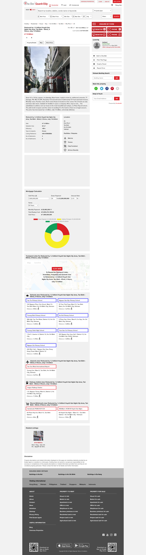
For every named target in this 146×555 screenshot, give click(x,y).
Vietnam (43, 484)
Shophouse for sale (96, 508)
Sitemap (32, 511)
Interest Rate (75, 196)
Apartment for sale (96, 502)
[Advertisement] (107, 137)
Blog (31, 527)
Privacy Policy (34, 514)
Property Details (31, 42)
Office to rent (64, 505)
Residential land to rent (68, 514)
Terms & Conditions (82, 551)
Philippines (53, 484)
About (31, 499)
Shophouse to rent (66, 508)
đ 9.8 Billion (38, 442)
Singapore (72, 484)
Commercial (74, 5)
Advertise (32, 508)
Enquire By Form (106, 24)
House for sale (95, 496)
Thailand (63, 484)
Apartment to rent (66, 502)
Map (41, 42)
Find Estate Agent (35, 517)
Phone (114, 29)
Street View (49, 42)
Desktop (99, 29)
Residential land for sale (98, 514)
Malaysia (82, 484)
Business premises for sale (99, 511)
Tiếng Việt (118, 5)
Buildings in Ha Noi (35, 474)
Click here (57, 269)
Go (117, 78)
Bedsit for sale (95, 499)
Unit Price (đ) (32, 196)
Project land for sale (97, 517)
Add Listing (117, 1)
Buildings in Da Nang (94, 474)
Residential (53, 5)
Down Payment (56, 196)
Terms (30, 203)
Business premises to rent (69, 511)
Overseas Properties (87, 1)
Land (63, 5)
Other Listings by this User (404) (111, 47)
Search (116, 16)
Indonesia (92, 484)
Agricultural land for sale (98, 520)
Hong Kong (33, 484)
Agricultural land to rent (68, 520)
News (31, 505)
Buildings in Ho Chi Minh (66, 474)
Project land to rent (66, 517)
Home (31, 496)
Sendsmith (119, 103)
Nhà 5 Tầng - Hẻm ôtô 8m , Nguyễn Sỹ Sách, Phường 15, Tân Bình (38, 446)
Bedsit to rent (64, 499)
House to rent (64, 496)
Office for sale (95, 505)
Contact (32, 502)
